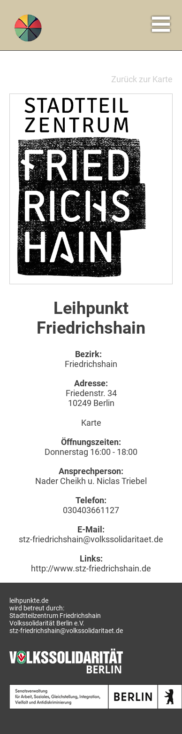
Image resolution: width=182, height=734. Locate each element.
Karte (91, 423)
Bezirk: (88, 354)
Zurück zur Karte (142, 79)
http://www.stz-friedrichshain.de (91, 568)
